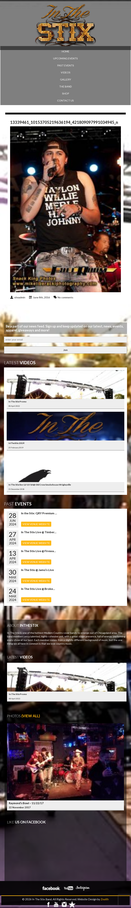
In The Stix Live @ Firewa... (38, 551)
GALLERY (65, 79)
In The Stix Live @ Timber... (38, 532)
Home (65, 51)
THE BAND (65, 86)
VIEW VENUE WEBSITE (36, 524)
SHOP (65, 93)
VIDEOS (65, 72)
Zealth (105, 899)
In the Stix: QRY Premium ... (39, 513)
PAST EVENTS (65, 65)
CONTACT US (65, 100)
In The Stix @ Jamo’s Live (37, 570)
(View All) (30, 716)
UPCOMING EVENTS (65, 58)
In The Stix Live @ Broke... (38, 588)
